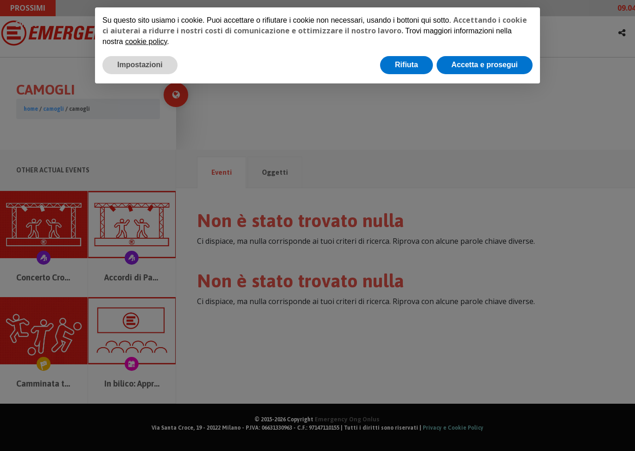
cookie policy (146, 41)
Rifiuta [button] (406, 65)
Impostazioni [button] (140, 65)
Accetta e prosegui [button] (484, 65)
